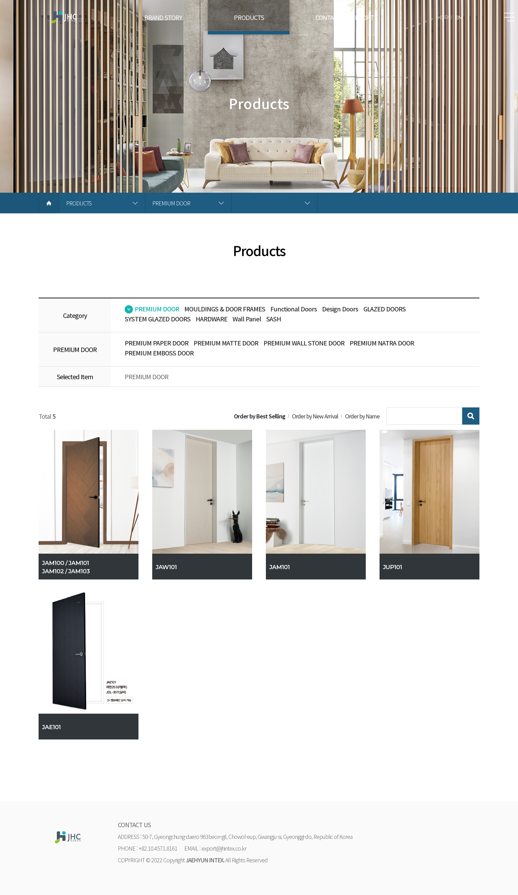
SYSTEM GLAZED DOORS (157, 319)
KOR (442, 17)
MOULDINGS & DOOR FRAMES (224, 309)
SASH (273, 319)
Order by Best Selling (259, 416)
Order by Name (362, 416)
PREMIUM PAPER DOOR (156, 343)
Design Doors (340, 309)
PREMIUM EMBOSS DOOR (159, 353)
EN (458, 17)
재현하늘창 (64, 17)
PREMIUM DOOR (157, 309)
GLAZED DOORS (384, 309)
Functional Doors (293, 309)
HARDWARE (211, 319)
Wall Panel (246, 319)
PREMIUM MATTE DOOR (226, 343)
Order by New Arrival (315, 416)
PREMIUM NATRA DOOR (382, 343)
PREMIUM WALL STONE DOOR (303, 343)
